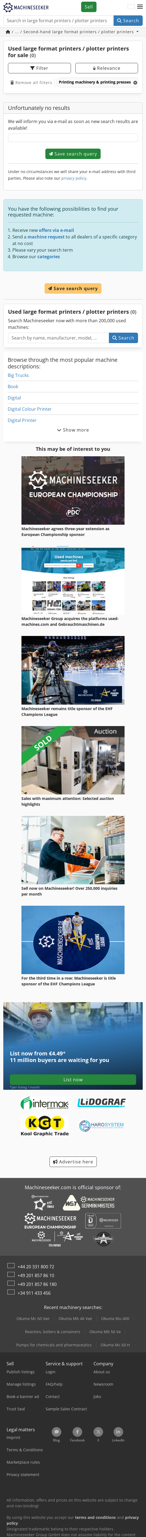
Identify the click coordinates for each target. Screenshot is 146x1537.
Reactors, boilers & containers (52, 1331)
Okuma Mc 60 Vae (32, 1318)
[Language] (131, 7)
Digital (14, 398)
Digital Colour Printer (30, 409)
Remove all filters (31, 82)
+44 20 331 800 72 (36, 1267)
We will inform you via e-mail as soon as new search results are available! (73, 124)
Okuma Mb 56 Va (105, 1331)
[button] (140, 7)
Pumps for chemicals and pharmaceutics (54, 1344)
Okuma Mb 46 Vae (75, 1318)
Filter (39, 68)
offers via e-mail (56, 230)
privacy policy (73, 178)
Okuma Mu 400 (115, 1318)
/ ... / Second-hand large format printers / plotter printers (70, 31)
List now (73, 1080)
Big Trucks (18, 375)
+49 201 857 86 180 (37, 1284)
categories (48, 257)
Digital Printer (22, 420)
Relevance (106, 68)
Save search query (73, 154)
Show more (73, 430)
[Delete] (135, 82)
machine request (46, 237)
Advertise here (73, 1162)
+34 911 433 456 (34, 1293)
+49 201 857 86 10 (36, 1275)
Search (128, 21)
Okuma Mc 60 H (115, 1344)
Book (13, 386)
